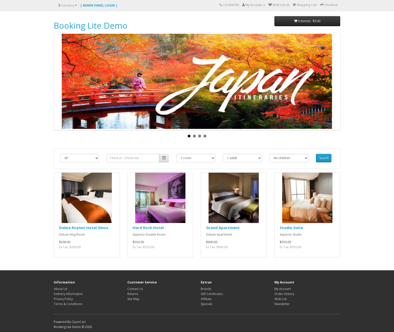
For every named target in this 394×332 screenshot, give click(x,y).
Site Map (133, 299)
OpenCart (79, 322)
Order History (284, 294)
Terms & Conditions (68, 304)
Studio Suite (291, 227)
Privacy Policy (63, 299)
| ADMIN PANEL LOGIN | (98, 5)
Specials (206, 304)
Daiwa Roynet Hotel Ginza (83, 227)
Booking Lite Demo (90, 25)
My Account (282, 289)
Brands (206, 289)
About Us (60, 289)
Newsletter (282, 304)
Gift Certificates (212, 294)
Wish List (280, 299)
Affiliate (206, 299)
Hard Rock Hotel (148, 227)
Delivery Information (68, 294)
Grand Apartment (223, 227)
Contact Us (135, 289)
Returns (132, 294)
